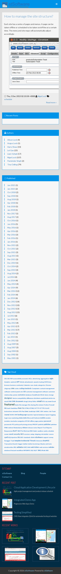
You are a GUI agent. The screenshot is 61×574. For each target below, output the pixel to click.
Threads (33, 441)
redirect (10, 427)
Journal (6, 415)
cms (12, 388)
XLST (35, 450)
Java (26, 411)
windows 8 (7, 450)
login (6, 418)
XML (39, 450)
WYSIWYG (26, 450)
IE (48, 408)
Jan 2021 (11, 189)
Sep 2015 (11, 252)
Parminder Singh (14, 161)
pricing (24, 424)
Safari (35, 431)
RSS (31, 431)
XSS (47, 450)
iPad (23, 411)
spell (6, 437)
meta (25, 418)
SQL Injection (12, 437)
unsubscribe (8, 447)
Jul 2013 (11, 316)
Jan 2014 (11, 298)
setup (32, 434)
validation (20, 447)
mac (9, 418)
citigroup (7, 388)
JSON (12, 415)
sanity (46, 431)
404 (11, 378)
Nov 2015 (11, 245)
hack (8, 408)
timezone (39, 441)
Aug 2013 (11, 312)
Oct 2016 (11, 220)
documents (20, 401)
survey (51, 437)
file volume (39, 405)
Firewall (51, 405)
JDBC (38, 411)
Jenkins (46, 411)
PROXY (35, 424)
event (50, 401)
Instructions (8, 411)
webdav (51, 447)
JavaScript (32, 411)
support (46, 437)
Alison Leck (12, 140)
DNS (13, 401)
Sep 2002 (11, 354)
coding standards (25, 388)
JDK (41, 411)
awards (36, 382)
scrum (6, 434)
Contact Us (7, 477)
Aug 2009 (11, 344)
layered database (39, 415)
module (48, 418)
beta (49, 382)
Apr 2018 (11, 203)
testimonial (25, 441)
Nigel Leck (40, 96)
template (18, 441)
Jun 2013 (11, 319)
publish (40, 424)
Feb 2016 (11, 238)
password (47, 421)
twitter (25, 444)
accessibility (17, 378)
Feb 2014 (11, 294)
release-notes (32, 427)
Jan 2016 (11, 242)
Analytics (7, 382)
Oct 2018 (11, 192)
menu (21, 418)
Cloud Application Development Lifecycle (34, 487)
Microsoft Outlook (33, 418)
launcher (30, 415)
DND (10, 401)
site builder (45, 434)
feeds (17, 405)
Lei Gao (10, 150)
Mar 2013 (11, 330)
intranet (15, 411)
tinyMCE (46, 441)
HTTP (37, 408)
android (13, 382)
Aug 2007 (11, 347)
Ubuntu (42, 444)
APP (18, 382)
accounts (25, 378)
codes (17, 388)
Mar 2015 (11, 259)
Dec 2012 (11, 340)
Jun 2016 (11, 224)
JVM (15, 415)
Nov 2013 (11, 305)
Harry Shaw (12, 147)
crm (21, 391)
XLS (32, 450)
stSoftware (39, 437)
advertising (36, 378)
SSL (19, 437)
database (29, 395)
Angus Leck (12, 143)
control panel (15, 391)
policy (17, 424)
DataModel (36, 395)
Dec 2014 (11, 263)
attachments (29, 382)
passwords (8, 424)
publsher (54, 424)
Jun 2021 (11, 185)
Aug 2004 (11, 351)
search (11, 434)
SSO (21, 437)
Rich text (27, 431)
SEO (22, 434)
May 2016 (11, 227)
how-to (21, 408)
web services (44, 447)
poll (20, 424)
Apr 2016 (11, 231)
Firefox (46, 405)
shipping (38, 434)
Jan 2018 (11, 210)
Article (22, 382)
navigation (21, 421)
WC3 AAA (27, 447)
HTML (27, 408)
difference (29, 398)
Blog (23, 473)
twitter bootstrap (34, 444)
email (39, 401)
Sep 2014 (11, 270)
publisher (47, 424)
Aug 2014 (11, 273)
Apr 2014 (11, 287)
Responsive (8, 431)
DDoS (42, 395)
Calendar (27, 385)
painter (41, 421)
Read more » (49, 102)
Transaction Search (10, 444)
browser (7, 385)
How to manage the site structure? (26, 16)
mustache (14, 421)
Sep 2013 (11, 308)
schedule (6, 99)
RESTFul (20, 431)
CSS (24, 391)
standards (27, 437)
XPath (43, 450)
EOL (43, 401)
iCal (46, 408)
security (17, 434)
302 (8, 378)
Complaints (36, 388)
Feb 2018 (11, 206)
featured (9, 404)
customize (21, 395)
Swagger (7, 441)
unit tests (48, 444)
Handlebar (14, 408)
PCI (13, 424)
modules (7, 421)
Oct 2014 (11, 266)
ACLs (30, 378)
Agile (51, 378)
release (24, 427)
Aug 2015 (11, 256)
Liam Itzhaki (12, 154)
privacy (29, 424)
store (33, 437)
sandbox (40, 431)
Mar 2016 (11, 234)
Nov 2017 (11, 213)
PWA (6, 427)
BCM (46, 382)
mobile (42, 418)
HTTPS (42, 408)
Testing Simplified (22, 512)
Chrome (48, 385)
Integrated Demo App (25, 499)
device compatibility (19, 398)
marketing (15, 418)
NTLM (27, 421)
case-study (33, 385)
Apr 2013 (11, 326)
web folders (35, 447)
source (51, 434)
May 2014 (11, 284)
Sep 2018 (11, 196)
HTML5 (31, 408)
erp (46, 401)
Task (12, 441)
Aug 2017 (11, 217)
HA (5, 408)
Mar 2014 (11, 291)
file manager (23, 405)
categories (41, 385)
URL (14, 447)
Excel (54, 401)
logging (53, 415)
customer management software (37, 391)
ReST (15, 431)
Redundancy (18, 427)
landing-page (22, 415)
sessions (27, 434)
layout (47, 415)
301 (5, 378)
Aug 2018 (11, 199)
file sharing (32, 405)
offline (32, 421)
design (51, 395)
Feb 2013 (11, 333)
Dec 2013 (11, 301)
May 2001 (11, 358)
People (43, 473)
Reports (49, 427)
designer (8, 398)
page (36, 421)
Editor (34, 401)
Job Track (52, 411)
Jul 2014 (11, 277)
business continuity (16, 385)
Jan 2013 (11, 337)
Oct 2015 (11, 248)
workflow (20, 450)
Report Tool (42, 427)
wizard (14, 450)
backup (41, 382)
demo (47, 395)
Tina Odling (12, 164)
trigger (20, 444)
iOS (20, 411)
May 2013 (11, 323)
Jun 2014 (11, 280)
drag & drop (28, 401)
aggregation (44, 378)
